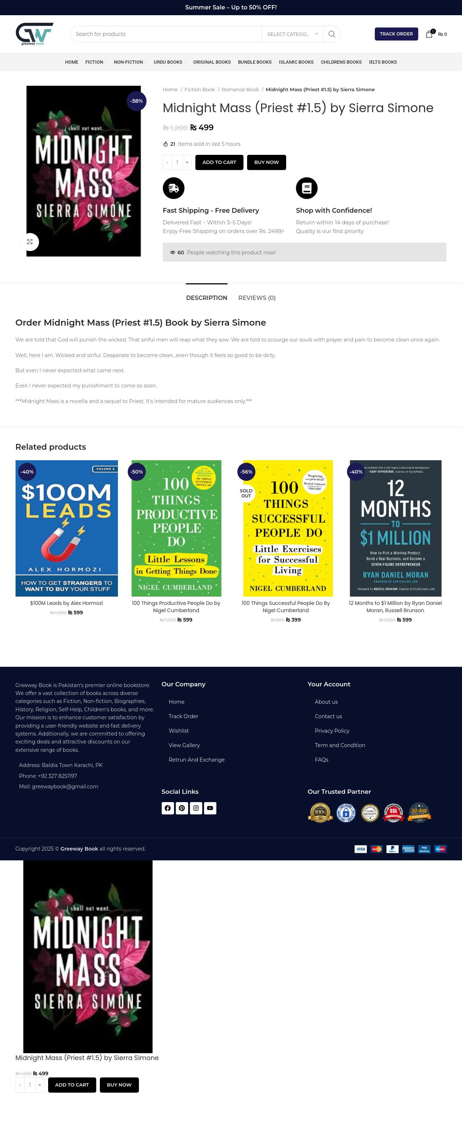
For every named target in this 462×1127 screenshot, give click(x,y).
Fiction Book (200, 89)
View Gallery (184, 745)
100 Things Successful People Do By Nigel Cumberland (286, 606)
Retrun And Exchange (197, 760)
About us (326, 702)
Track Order (396, 34)
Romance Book (241, 89)
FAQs (322, 760)
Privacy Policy (332, 731)
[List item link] (85, 776)
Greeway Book (79, 849)
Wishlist (179, 731)
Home (171, 89)
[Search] (205, 34)
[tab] (206, 294)
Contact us (328, 716)
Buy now (266, 162)
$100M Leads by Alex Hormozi (66, 603)
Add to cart (219, 162)
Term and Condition (340, 745)
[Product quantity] (177, 162)
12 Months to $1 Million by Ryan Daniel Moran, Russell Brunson (395, 606)
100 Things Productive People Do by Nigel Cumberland (176, 606)
